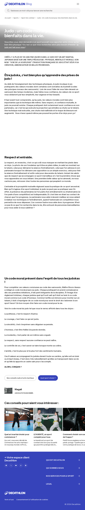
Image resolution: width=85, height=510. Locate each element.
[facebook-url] (6, 465)
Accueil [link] (8, 18)
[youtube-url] (16, 465)
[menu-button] (78, 4)
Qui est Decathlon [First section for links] (63, 460)
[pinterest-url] (25, 465)
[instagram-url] (21, 465)
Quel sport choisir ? (48, 378)
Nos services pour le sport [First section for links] (63, 476)
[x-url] (11, 465)
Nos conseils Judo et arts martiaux (20, 378)
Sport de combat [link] (28, 18)
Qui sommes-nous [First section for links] (63, 468)
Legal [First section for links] (63, 484)
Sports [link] (16, 18)
